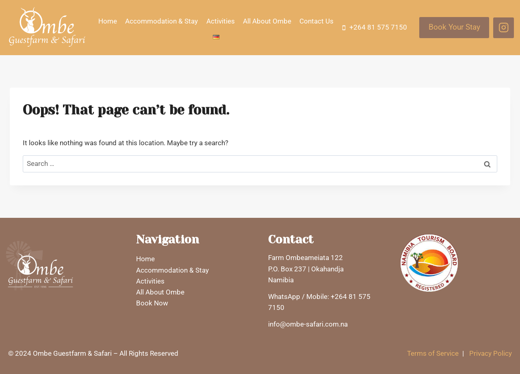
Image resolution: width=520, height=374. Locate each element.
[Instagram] (503, 27)
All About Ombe (267, 21)
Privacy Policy (490, 353)
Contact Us (316, 21)
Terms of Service (433, 353)
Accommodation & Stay (161, 21)
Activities (220, 21)
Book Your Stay (454, 27)
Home (107, 21)
